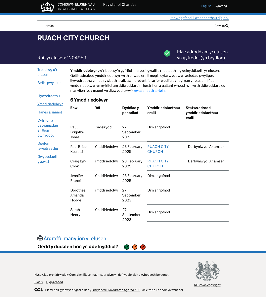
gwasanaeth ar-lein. (150, 90)
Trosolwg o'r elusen (47, 72)
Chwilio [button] (221, 26)
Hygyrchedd (54, 282)
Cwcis (38, 282)
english (206, 6)
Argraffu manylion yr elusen (71, 238)
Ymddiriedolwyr (50, 104)
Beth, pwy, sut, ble (49, 85)
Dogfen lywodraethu (47, 146)
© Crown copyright (207, 285)
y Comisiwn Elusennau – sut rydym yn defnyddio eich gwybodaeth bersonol (117, 274)
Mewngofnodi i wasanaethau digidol (199, 18)
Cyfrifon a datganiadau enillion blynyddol (47, 128)
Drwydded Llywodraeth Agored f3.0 (116, 290)
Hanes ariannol (49, 112)
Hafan (49, 26)
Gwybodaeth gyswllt (47, 159)
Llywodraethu (48, 96)
